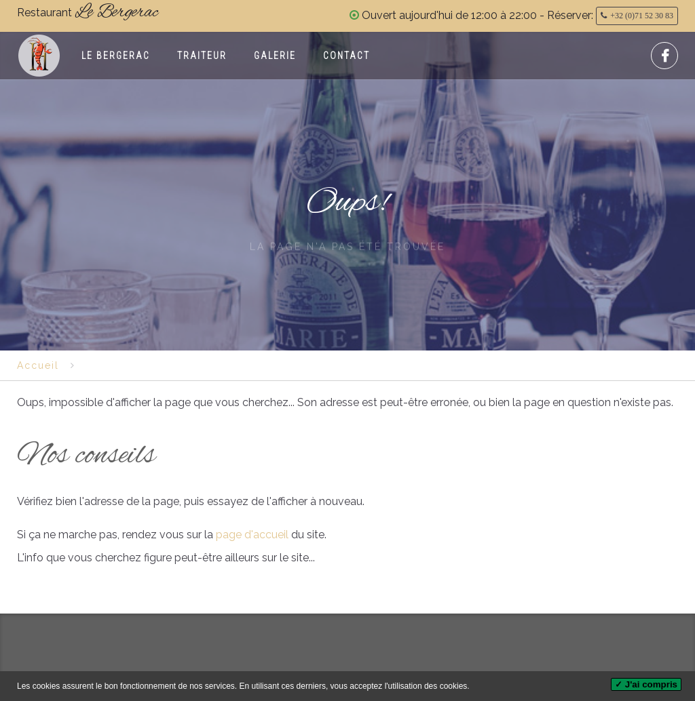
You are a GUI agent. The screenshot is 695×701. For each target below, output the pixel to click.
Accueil (38, 365)
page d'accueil (250, 534)
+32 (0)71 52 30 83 (641, 16)
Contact (346, 55)
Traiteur (202, 55)
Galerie (275, 55)
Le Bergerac (115, 55)
